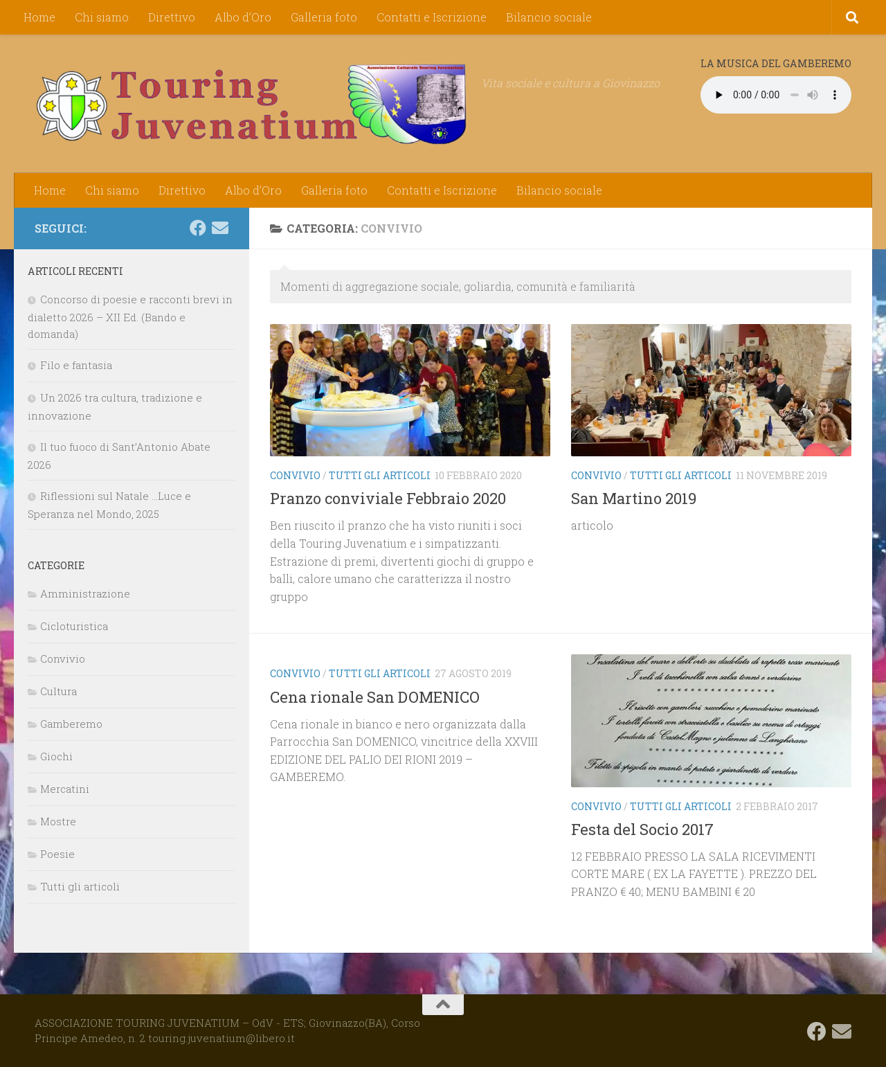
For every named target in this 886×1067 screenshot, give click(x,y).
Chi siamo (102, 17)
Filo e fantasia (76, 365)
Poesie (57, 854)
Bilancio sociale (549, 17)
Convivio (295, 475)
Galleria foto (324, 17)
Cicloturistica (74, 626)
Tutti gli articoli (380, 475)
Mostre (58, 821)
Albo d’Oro (243, 17)
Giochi (56, 756)
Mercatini (64, 789)
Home (39, 17)
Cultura (58, 691)
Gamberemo (71, 723)
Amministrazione (85, 593)
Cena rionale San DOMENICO (375, 697)
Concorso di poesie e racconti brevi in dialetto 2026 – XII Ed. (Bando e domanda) (130, 316)
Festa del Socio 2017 (642, 829)
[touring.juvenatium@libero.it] (220, 227)
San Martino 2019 (633, 498)
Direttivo (171, 17)
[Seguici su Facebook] (198, 227)
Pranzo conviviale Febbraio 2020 (388, 498)
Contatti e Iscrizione (432, 17)
